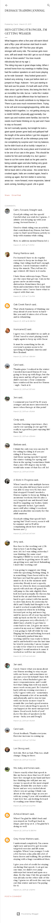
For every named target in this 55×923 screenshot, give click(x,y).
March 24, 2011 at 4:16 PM (24, 890)
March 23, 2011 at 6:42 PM (24, 806)
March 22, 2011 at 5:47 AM (24, 533)
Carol (16, 364)
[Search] (48, 4)
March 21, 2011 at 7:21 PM (23, 245)
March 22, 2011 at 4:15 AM (24, 411)
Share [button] (7, 195)
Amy (15, 541)
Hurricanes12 (20, 329)
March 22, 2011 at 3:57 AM (24, 389)
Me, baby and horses (24, 768)
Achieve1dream (21, 814)
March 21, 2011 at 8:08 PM (24, 321)
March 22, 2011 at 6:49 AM (24, 656)
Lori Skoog (18, 748)
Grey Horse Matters (23, 839)
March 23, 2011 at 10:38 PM (24, 830)
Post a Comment (13, 896)
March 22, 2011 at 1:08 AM (24, 356)
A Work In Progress (23, 480)
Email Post (16, 195)
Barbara (17, 444)
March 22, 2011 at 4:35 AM (24, 436)
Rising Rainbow (21, 253)
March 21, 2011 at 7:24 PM (24, 296)
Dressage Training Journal (25, 10)
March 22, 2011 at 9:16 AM (24, 721)
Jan (15, 664)
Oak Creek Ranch (22, 304)
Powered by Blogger (28, 914)
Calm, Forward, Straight (25, 210)
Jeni (15, 397)
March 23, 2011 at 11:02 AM (24, 760)
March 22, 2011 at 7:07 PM (24, 740)
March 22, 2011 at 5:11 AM (23, 472)
